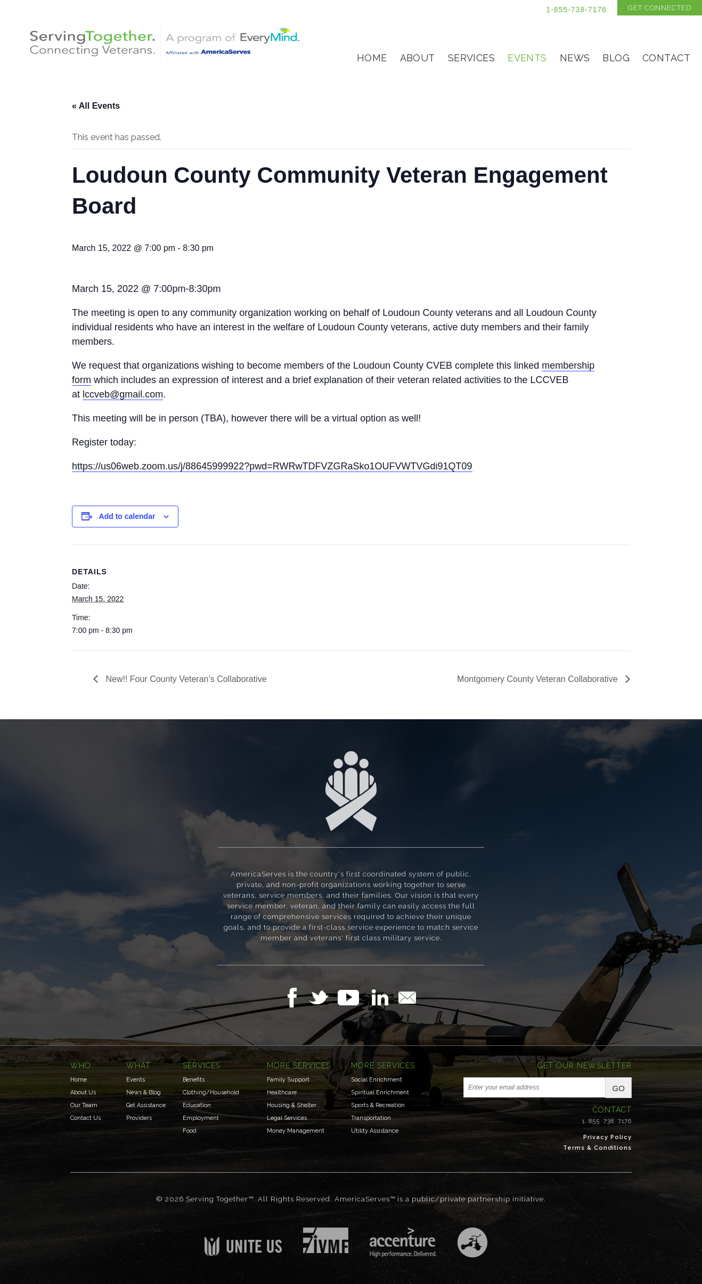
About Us (83, 1092)
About (417, 57)
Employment (201, 1118)
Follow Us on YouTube (354, 997)
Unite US (243, 1242)
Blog (616, 57)
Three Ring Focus (472, 1242)
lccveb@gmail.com (123, 394)
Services (471, 57)
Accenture (403, 1242)
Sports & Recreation (378, 1105)
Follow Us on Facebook (295, 997)
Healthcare (282, 1092)
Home (372, 57)
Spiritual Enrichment (380, 1092)
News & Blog (143, 1092)
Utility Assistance (374, 1130)
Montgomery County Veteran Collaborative (538, 679)
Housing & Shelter (291, 1105)
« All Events (96, 105)
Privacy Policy (607, 1137)
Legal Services (287, 1118)
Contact (666, 57)
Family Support (288, 1079)
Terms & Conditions (597, 1147)
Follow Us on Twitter (323, 997)
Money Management (295, 1130)
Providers (139, 1118)
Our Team (83, 1105)
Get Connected (659, 8)
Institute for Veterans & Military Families (325, 1240)
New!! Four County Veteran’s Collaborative (185, 679)
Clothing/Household (211, 1092)
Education (197, 1105)
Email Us (407, 997)
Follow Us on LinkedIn (383, 997)
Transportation (371, 1118)
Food (190, 1130)
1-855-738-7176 (576, 9)
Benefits (194, 1079)
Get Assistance (146, 1105)
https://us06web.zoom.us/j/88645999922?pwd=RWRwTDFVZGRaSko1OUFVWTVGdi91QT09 (272, 466)
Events (527, 57)
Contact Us (85, 1118)
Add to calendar (127, 516)
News (575, 57)
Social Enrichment (376, 1079)
